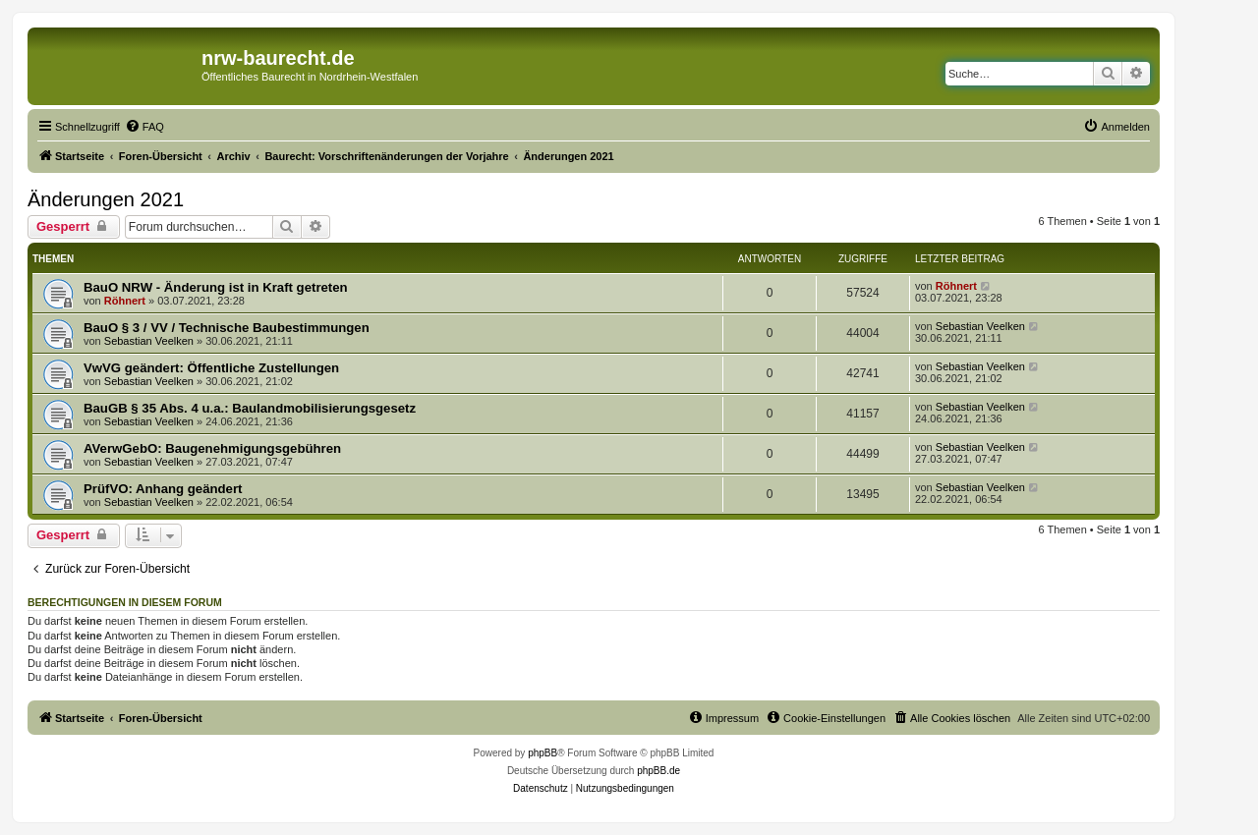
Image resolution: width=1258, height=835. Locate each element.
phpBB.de (658, 770)
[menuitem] (144, 127)
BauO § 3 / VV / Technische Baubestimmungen (227, 327)
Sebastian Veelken (149, 341)
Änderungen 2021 (106, 199)
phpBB (542, 753)
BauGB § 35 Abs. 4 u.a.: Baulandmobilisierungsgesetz (250, 408)
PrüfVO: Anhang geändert (163, 488)
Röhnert (124, 300)
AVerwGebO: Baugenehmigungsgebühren (212, 448)
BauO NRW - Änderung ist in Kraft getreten (216, 287)
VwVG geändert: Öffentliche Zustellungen (211, 368)
